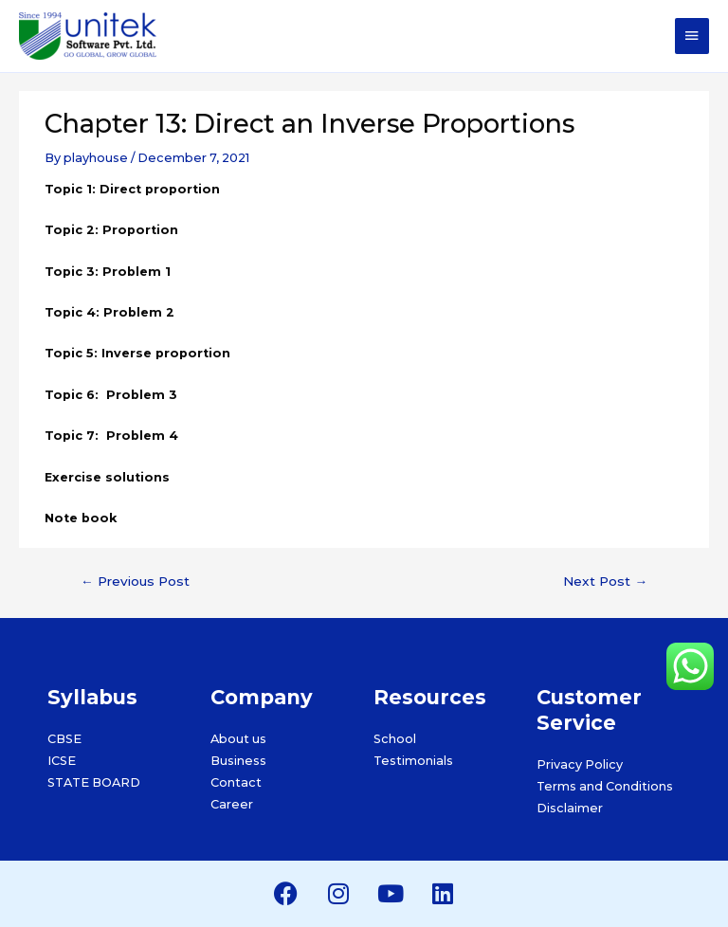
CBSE (64, 739)
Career (231, 804)
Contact (236, 782)
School (394, 739)
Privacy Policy (580, 764)
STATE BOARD (93, 782)
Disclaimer (570, 808)
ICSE (61, 761)
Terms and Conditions (605, 786)
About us (238, 739)
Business (238, 761)
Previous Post (135, 581)
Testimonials (413, 761)
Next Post (605, 581)
